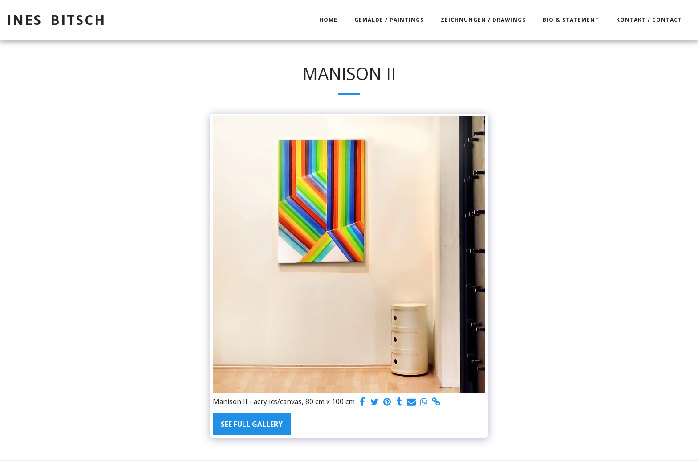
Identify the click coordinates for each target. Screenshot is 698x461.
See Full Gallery (252, 424)
